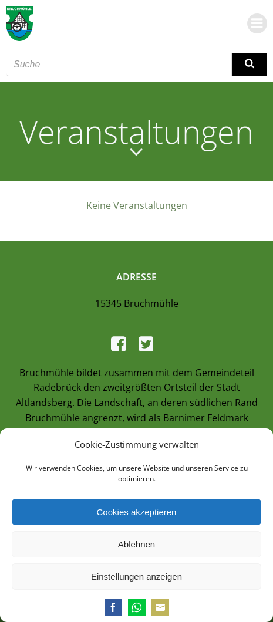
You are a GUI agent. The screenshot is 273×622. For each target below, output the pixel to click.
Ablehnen (136, 544)
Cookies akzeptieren (137, 512)
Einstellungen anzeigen (136, 577)
